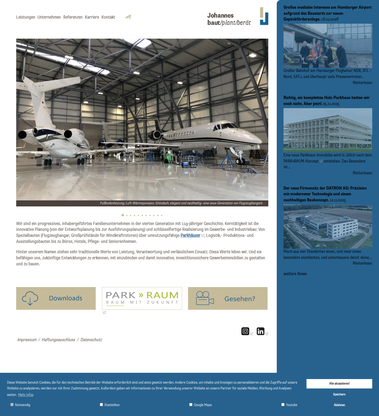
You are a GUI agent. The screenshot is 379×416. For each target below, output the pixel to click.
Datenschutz (91, 340)
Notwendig (20, 405)
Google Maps (200, 405)
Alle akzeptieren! (339, 383)
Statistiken (110, 405)
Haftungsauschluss (58, 340)
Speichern (339, 394)
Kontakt (108, 17)
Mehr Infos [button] (25, 395)
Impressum (26, 340)
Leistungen (25, 17)
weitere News (295, 273)
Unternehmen (49, 17)
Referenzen (73, 17)
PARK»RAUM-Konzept (301, 161)
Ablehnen (339, 405)
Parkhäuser (190, 235)
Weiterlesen (362, 83)
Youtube (289, 405)
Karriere (92, 17)
